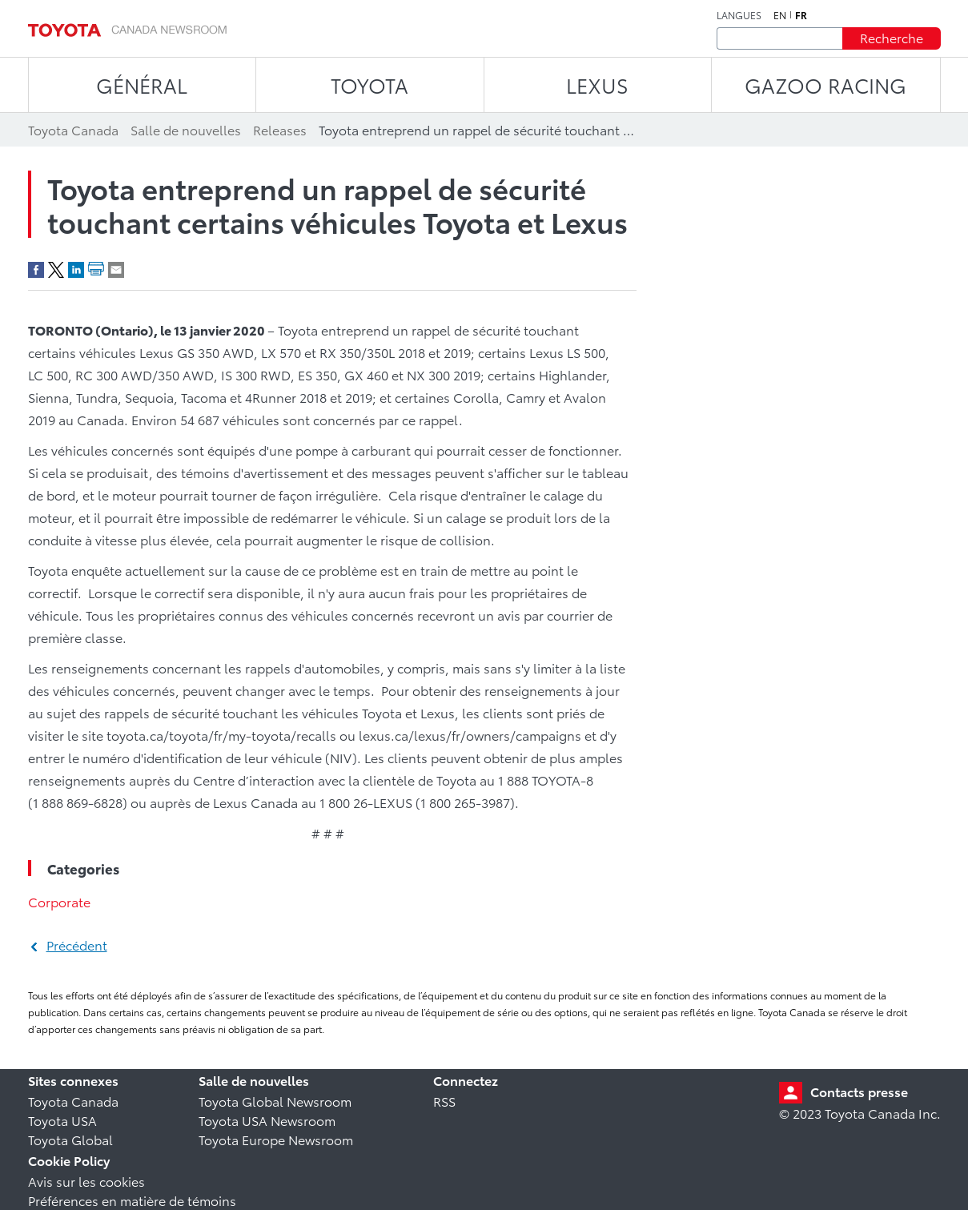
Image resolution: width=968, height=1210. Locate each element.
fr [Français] (801, 15)
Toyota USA (62, 1120)
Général (141, 84)
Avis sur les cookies (86, 1181)
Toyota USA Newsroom (267, 1120)
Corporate (59, 901)
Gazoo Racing (825, 84)
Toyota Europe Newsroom (276, 1139)
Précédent (76, 944)
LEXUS (597, 84)
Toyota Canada (73, 1100)
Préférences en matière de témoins (132, 1200)
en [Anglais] (779, 15)
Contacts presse (859, 1091)
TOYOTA (369, 84)
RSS (444, 1100)
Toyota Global (70, 1139)
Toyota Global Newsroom (275, 1100)
